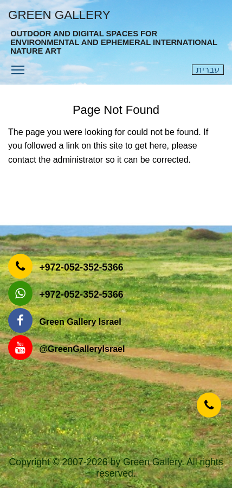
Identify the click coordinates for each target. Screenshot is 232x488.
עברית (208, 69)
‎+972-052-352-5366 (81, 267)
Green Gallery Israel (80, 321)
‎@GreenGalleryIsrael (82, 349)
